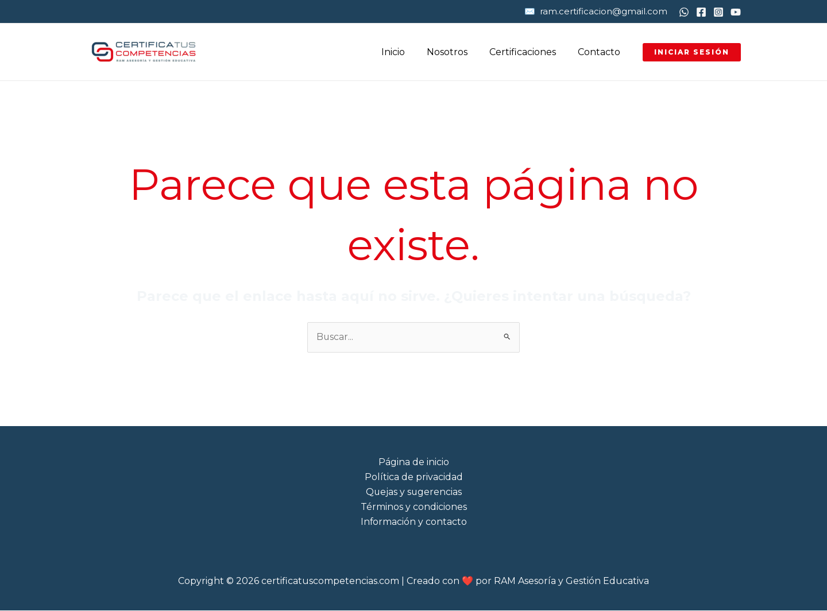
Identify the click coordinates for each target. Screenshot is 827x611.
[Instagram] (718, 12)
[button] (692, 52)
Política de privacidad (414, 476)
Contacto (600, 52)
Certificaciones (527, 52)
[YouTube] (736, 12)
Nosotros (455, 52)
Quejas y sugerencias (413, 492)
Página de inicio (413, 462)
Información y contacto (413, 522)
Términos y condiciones (414, 507)
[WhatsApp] (684, 12)
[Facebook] (701, 12)
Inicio (405, 52)
